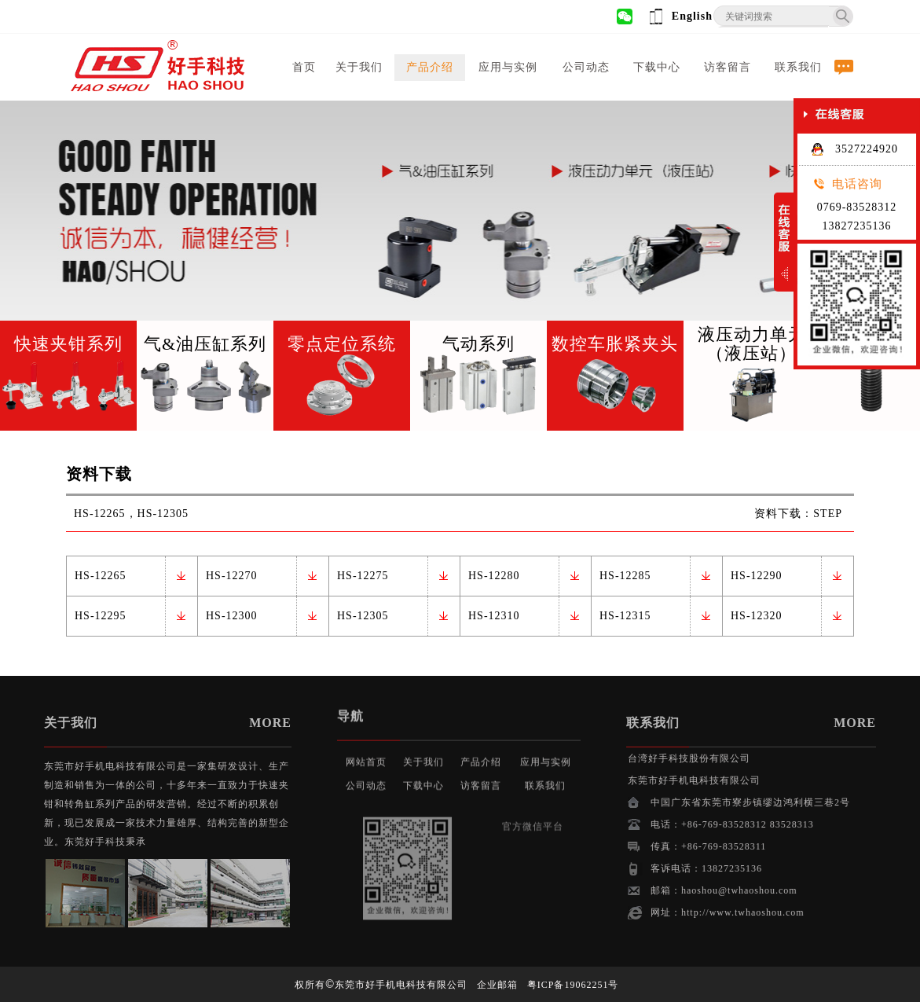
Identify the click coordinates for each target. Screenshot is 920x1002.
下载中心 (656, 67)
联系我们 (798, 67)
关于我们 (359, 67)
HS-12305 (363, 616)
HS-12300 (232, 616)
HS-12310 (494, 616)
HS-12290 (757, 576)
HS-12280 (494, 576)
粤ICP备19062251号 (573, 984)
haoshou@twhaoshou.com (795, 890)
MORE (215, 722)
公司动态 (586, 67)
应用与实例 (507, 67)
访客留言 (727, 67)
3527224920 (854, 149)
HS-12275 (363, 576)
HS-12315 (625, 616)
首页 (304, 67)
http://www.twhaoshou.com (798, 912)
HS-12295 (100, 616)
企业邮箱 (497, 984)
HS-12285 (625, 576)
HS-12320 (757, 616)
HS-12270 (232, 576)
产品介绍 (429, 67)
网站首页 (366, 745)
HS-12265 (100, 576)
